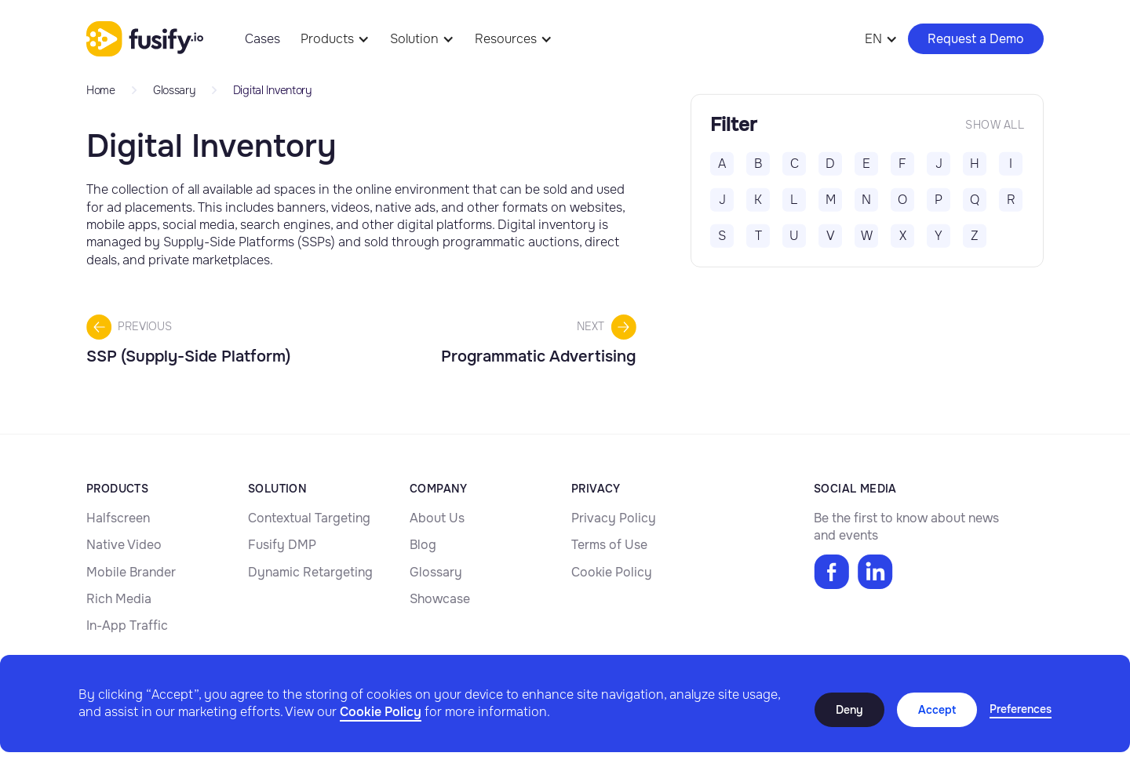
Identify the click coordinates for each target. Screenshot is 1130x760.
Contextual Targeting (309, 518)
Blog (423, 544)
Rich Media (118, 599)
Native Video (124, 544)
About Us (437, 518)
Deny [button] (849, 710)
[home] (144, 39)
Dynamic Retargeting (310, 572)
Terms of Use (609, 544)
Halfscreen (118, 518)
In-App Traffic (127, 625)
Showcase (440, 599)
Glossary (436, 572)
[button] (1021, 709)
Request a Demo (976, 39)
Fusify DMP (282, 544)
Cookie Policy (380, 712)
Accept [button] (937, 710)
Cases (262, 38)
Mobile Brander (131, 572)
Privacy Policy (613, 518)
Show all (994, 125)
